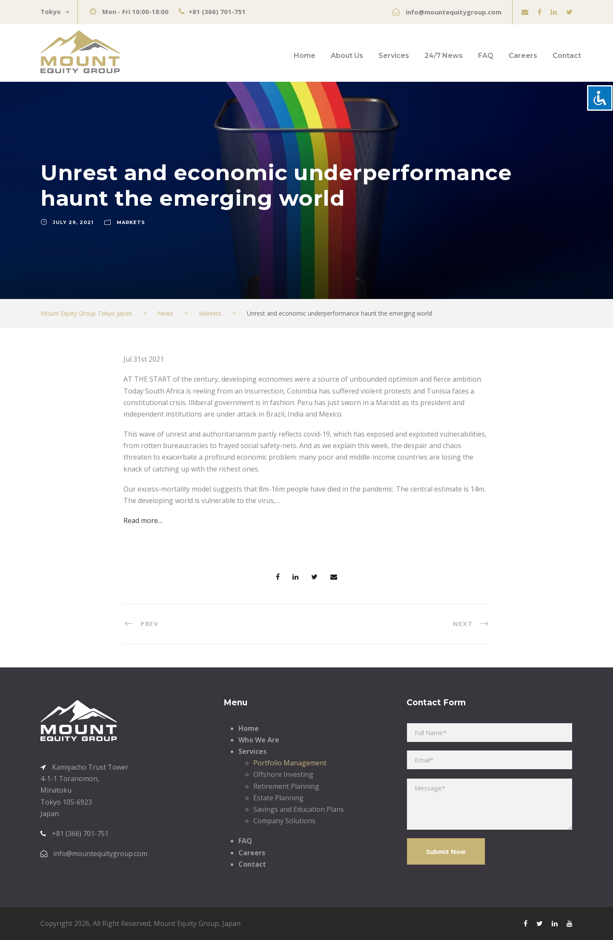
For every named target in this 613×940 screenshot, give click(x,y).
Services (393, 56)
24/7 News (443, 56)
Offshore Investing (283, 774)
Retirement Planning (286, 786)
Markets (131, 222)
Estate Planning (278, 797)
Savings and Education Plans (298, 809)
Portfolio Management (290, 763)
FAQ (485, 56)
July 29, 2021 (73, 222)
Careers (523, 56)
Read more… (143, 520)
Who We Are (258, 740)
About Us (347, 56)
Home (304, 56)
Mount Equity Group (186, 923)
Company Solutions (284, 820)
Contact (567, 56)
